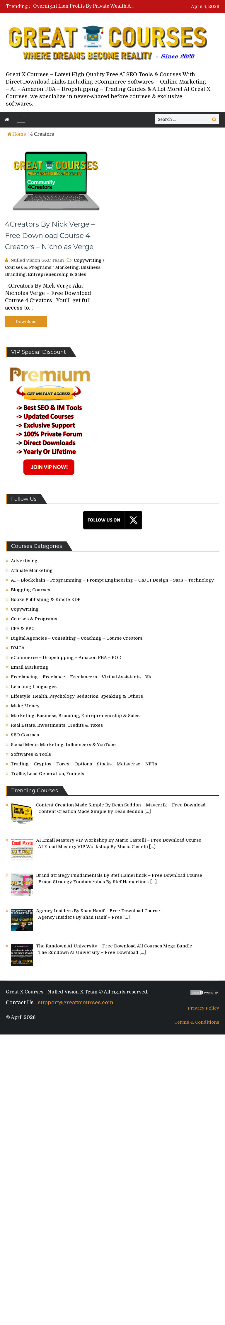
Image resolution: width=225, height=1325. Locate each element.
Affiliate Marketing (32, 570)
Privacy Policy (203, 1008)
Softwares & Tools (31, 754)
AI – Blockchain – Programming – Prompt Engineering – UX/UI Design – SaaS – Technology (112, 580)
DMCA (18, 647)
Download (26, 321)
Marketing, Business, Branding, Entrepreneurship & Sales (75, 715)
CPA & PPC (22, 628)
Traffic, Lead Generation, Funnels (47, 773)
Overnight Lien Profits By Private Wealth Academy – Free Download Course (120, 6)
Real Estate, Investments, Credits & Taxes (57, 725)
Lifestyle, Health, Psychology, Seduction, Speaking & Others (77, 696)
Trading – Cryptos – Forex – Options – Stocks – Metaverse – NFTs (84, 764)
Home (17, 134)
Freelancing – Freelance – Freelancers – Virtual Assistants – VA (81, 677)
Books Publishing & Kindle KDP (46, 599)
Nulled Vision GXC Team (37, 260)
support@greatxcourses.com (75, 1002)
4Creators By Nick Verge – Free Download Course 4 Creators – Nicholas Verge (50, 235)
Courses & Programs (28, 267)
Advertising (24, 560)
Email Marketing (29, 667)
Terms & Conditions (197, 1022)
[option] (84, 6)
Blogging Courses (30, 589)
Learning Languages (34, 686)
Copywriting (88, 260)
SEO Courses (25, 735)
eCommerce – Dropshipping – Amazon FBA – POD (66, 657)
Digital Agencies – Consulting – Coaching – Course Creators (76, 638)
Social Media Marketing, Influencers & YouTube (63, 744)
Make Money (25, 706)
